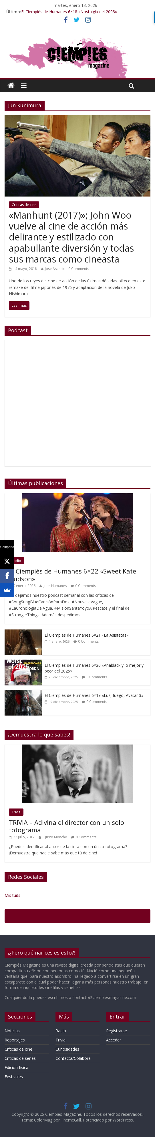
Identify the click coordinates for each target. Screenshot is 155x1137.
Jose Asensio (55, 268)
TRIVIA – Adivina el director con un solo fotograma (66, 826)
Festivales (14, 1076)
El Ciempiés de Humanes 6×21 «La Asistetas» (86, 635)
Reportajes (15, 1040)
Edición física (16, 1067)
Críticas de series (20, 1058)
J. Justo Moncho (55, 837)
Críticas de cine (24, 204)
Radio (16, 560)
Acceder (113, 1040)
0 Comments (78, 268)
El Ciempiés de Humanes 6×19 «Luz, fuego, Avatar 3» (94, 695)
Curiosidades (67, 1049)
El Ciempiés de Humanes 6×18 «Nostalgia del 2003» (69, 11)
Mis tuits (12, 895)
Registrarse (116, 1030)
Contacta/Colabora (73, 1058)
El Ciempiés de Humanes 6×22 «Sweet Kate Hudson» (72, 575)
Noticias (12, 1030)
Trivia (16, 812)
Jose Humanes (55, 585)
